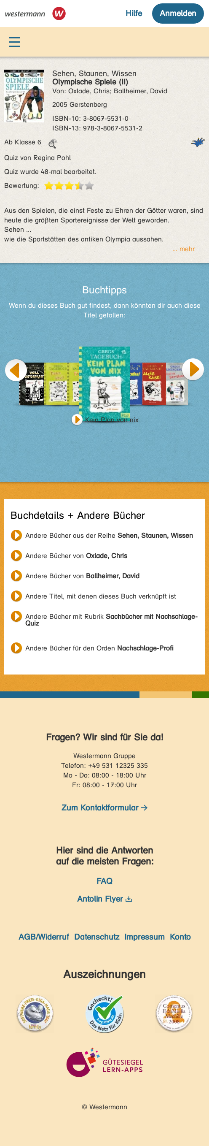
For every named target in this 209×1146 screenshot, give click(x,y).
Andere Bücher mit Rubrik (111, 617)
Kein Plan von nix (112, 420)
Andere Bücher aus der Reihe (109, 535)
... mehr (183, 249)
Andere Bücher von (76, 556)
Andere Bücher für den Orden (99, 648)
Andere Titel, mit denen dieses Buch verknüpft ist (100, 596)
